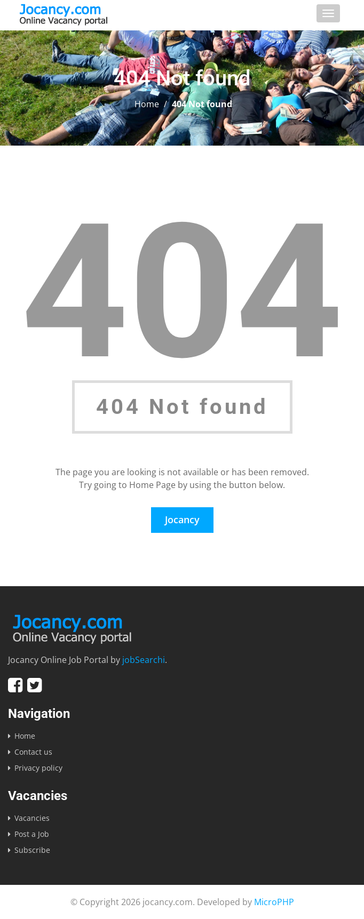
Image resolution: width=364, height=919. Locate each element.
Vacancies (32, 818)
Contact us (33, 752)
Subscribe (32, 850)
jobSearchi (143, 660)
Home (146, 104)
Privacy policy (38, 768)
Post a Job (31, 834)
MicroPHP (274, 902)
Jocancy (182, 519)
